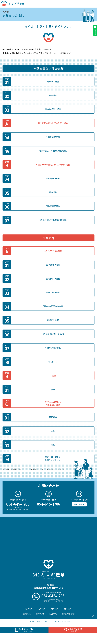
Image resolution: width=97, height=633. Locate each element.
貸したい (68, 608)
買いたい (29, 608)
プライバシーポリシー (61, 621)
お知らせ (40, 613)
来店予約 (53, 613)
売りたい (42, 608)
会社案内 (27, 613)
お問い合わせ (79, 504)
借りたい (55, 608)
